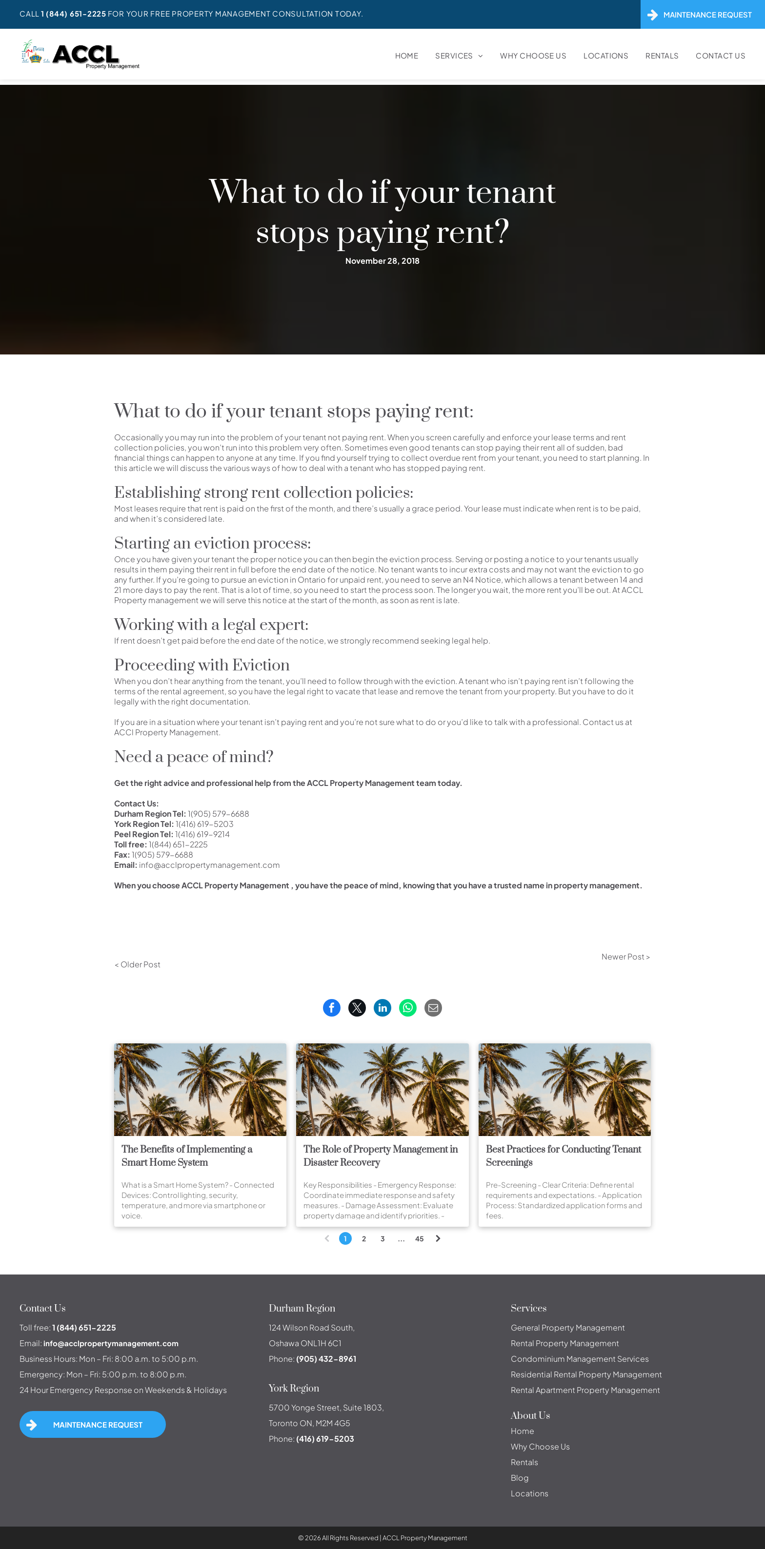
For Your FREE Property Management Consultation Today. (235, 13)
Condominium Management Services (580, 1358)
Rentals (524, 1462)
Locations (529, 1493)
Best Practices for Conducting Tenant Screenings (563, 1156)
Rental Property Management (565, 1343)
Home (522, 1431)
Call (30, 13)
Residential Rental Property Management (586, 1374)
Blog (520, 1477)
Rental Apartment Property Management (585, 1390)
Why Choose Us (540, 1446)
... (401, 1238)
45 (419, 1238)
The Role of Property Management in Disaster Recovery (380, 1156)
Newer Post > (626, 956)
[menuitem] (398, 55)
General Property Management (568, 1327)
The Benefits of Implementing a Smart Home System (186, 1156)
